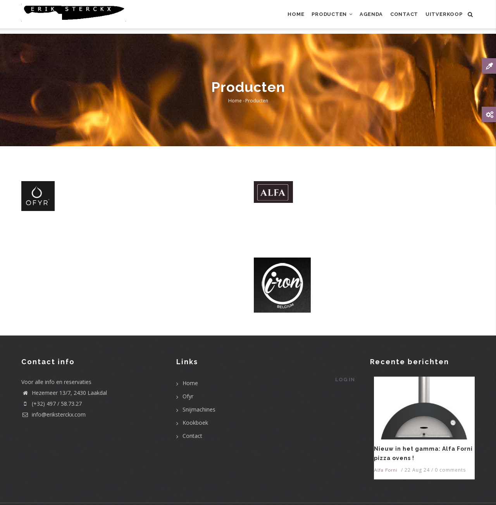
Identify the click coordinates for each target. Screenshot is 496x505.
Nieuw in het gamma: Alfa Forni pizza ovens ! (423, 453)
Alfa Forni (386, 470)
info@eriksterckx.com (53, 414)
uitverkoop (443, 17)
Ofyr (188, 396)
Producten (322, 17)
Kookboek (195, 422)
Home (283, 17)
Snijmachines (199, 409)
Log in (344, 382)
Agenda (364, 17)
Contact (400, 17)
